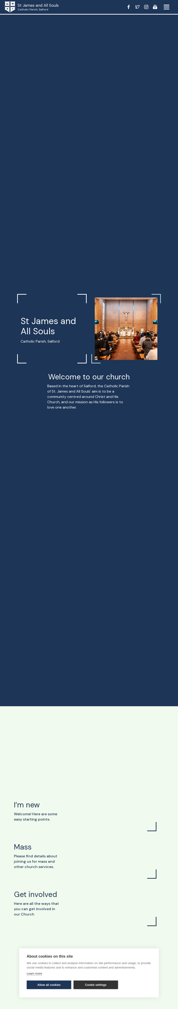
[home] (16, 7)
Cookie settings (95, 985)
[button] (166, 7)
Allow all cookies (48, 985)
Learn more (34, 973)
